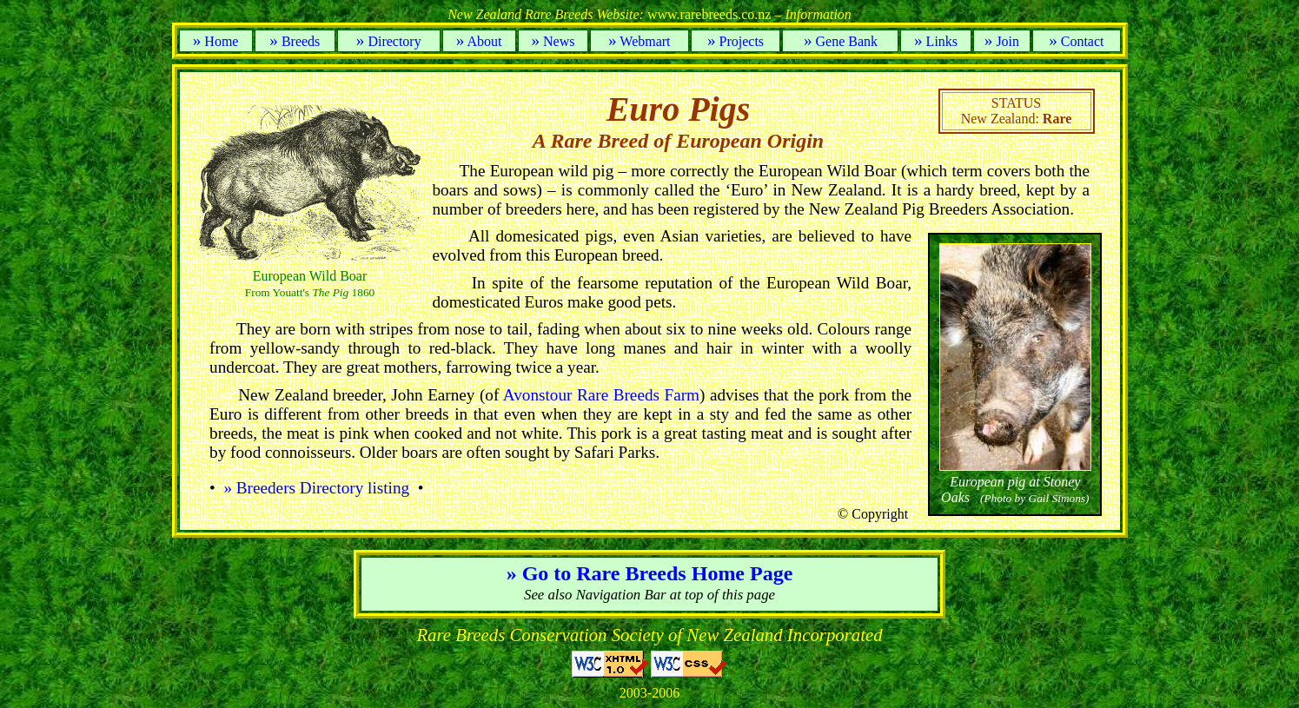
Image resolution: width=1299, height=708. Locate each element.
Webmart (639, 41)
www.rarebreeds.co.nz (649, 14)
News (552, 41)
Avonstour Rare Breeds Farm (601, 395)
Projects (735, 41)
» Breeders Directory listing (316, 488)
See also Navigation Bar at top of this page (649, 594)
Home (216, 41)
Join (1001, 41)
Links (936, 41)
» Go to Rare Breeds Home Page (650, 573)
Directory (388, 41)
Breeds (294, 41)
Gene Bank (841, 41)
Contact (1076, 41)
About (479, 41)
